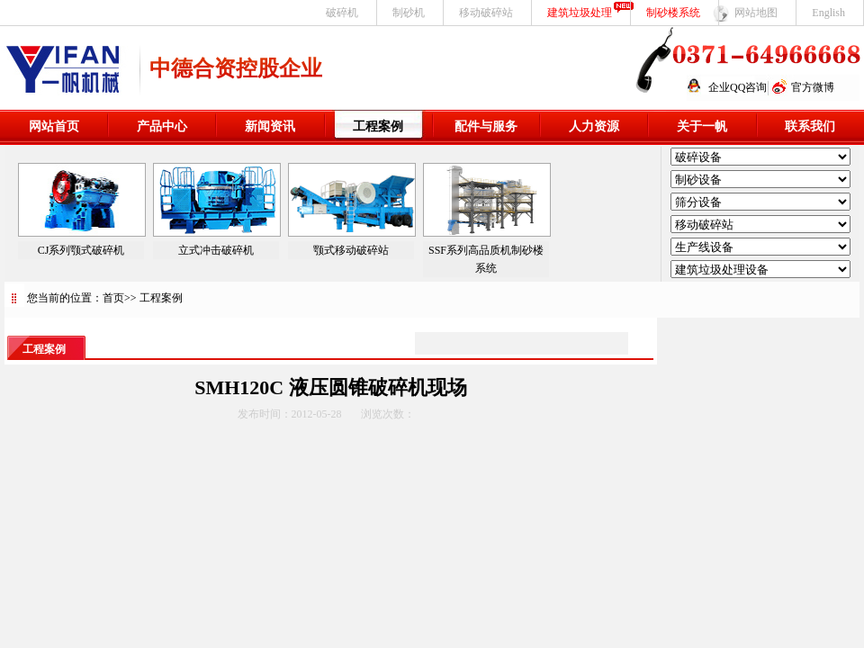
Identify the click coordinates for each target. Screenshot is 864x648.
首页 (113, 298)
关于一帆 (702, 126)
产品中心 (162, 126)
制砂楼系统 (673, 12)
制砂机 (408, 12)
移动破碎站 (486, 12)
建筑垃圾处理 (579, 12)
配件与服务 (486, 126)
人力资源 (594, 126)
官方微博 (812, 87)
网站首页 (54, 126)
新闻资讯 (270, 126)
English (828, 12)
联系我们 (810, 126)
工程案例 (378, 126)
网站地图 (756, 12)
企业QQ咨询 (737, 87)
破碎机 (342, 12)
